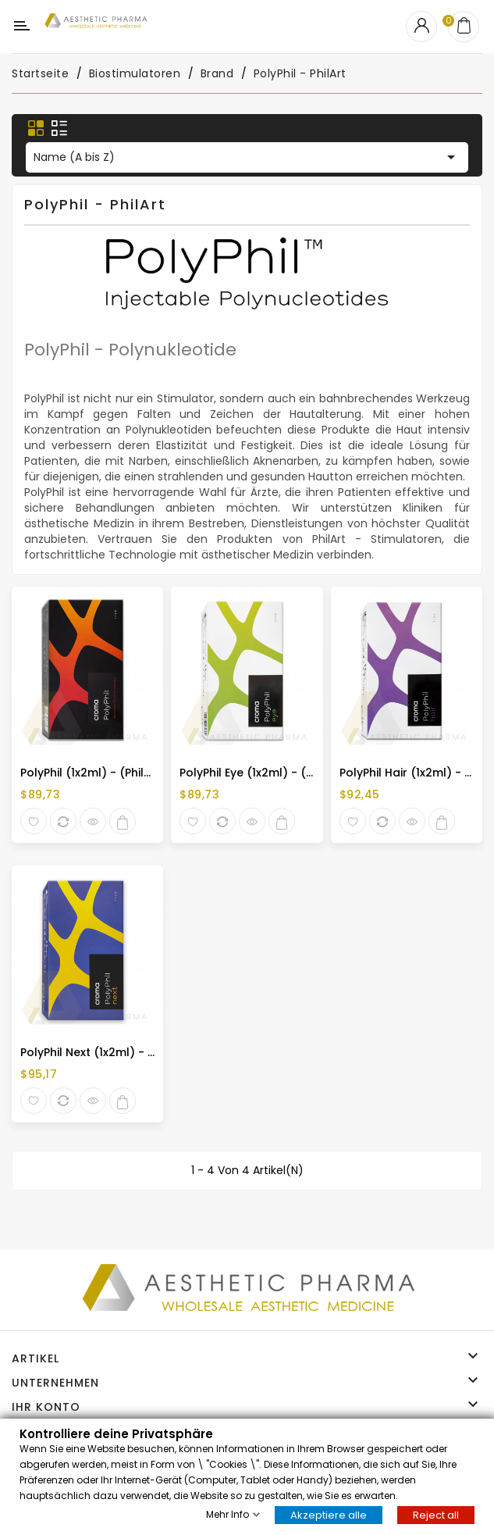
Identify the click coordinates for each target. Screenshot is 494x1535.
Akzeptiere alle (328, 1514)
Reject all (436, 1514)
